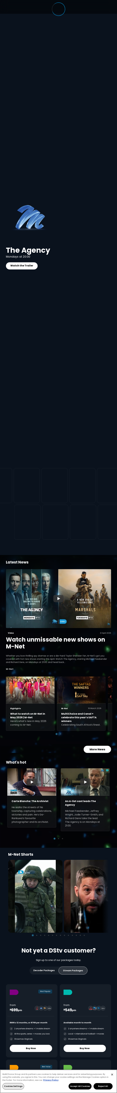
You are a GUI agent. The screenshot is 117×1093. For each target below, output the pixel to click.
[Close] (112, 1074)
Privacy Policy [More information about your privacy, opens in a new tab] (50, 1080)
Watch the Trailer (21, 265)
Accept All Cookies (80, 1086)
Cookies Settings (13, 1086)
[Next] (105, 896)
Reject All (103, 1086)
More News (97, 749)
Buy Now (31, 1048)
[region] (58, 1081)
